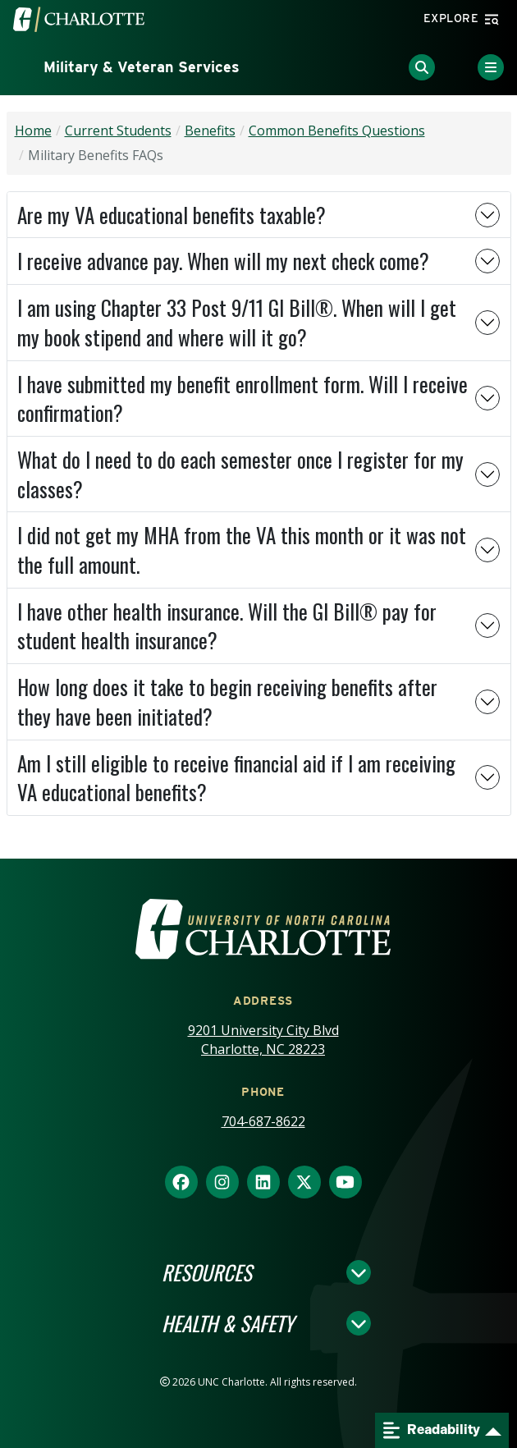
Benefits (210, 130)
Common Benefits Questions (337, 130)
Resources (207, 1272)
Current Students (118, 130)
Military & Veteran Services (141, 67)
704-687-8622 (263, 1121)
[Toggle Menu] (491, 67)
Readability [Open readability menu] (431, 1430)
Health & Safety (228, 1323)
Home (33, 130)
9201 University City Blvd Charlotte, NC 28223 (263, 1039)
